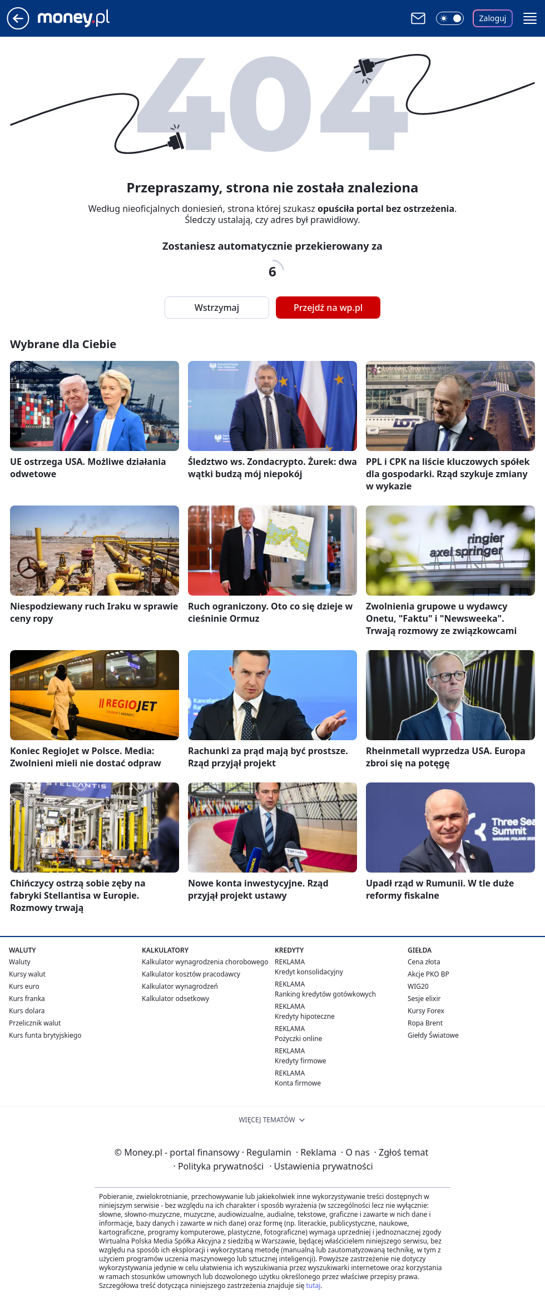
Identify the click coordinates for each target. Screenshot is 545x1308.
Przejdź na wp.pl (328, 307)
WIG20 (418, 986)
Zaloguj (493, 18)
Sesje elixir (424, 998)
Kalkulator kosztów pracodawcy (191, 974)
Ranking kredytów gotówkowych (325, 994)
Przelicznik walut (35, 1023)
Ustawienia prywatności (321, 1166)
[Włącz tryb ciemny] (450, 18)
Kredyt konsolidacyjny (309, 972)
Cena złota (424, 962)
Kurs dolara (27, 1010)
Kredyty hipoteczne (305, 1016)
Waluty (20, 962)
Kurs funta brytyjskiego (45, 1035)
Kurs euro (24, 986)
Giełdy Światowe (433, 1035)
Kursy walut (27, 974)
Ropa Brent (425, 1023)
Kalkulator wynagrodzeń (180, 986)
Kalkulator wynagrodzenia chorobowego (205, 962)
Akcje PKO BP (428, 974)
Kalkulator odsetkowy (175, 998)
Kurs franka (27, 998)
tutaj (313, 1285)
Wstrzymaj (217, 307)
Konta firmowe (298, 1083)
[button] (530, 18)
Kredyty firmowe (300, 1061)
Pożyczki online (298, 1038)
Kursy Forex (426, 1010)
